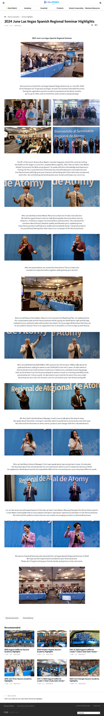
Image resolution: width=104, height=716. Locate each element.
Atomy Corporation (13, 17)
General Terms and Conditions (25, 706)
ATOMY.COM (96, 706)
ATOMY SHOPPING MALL (83, 706)
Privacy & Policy (9, 706)
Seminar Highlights (27, 17)
